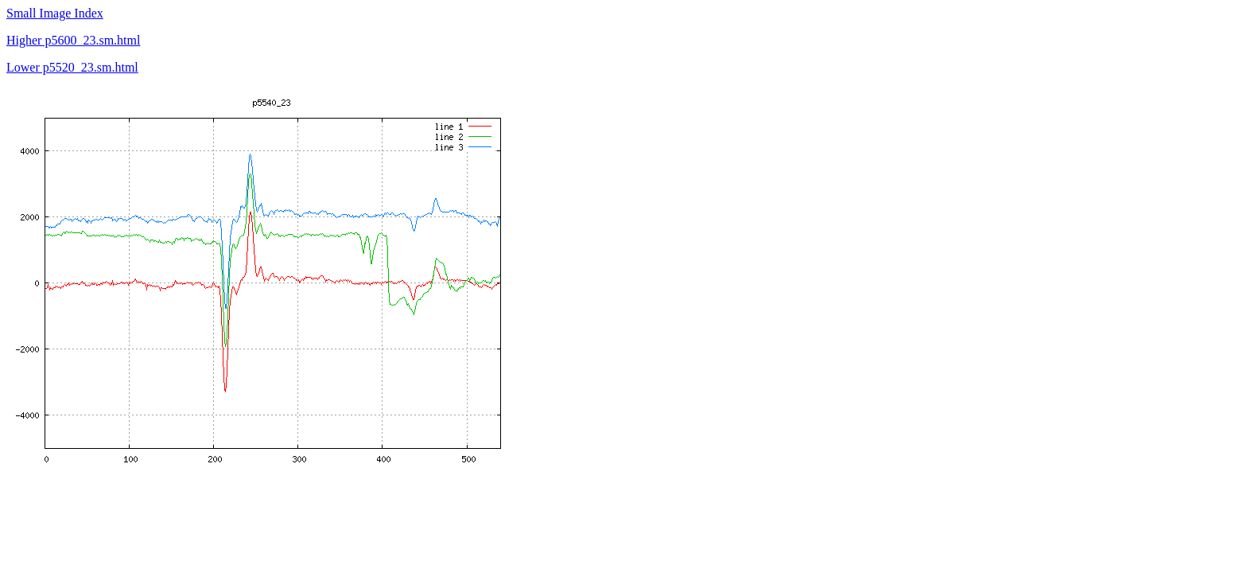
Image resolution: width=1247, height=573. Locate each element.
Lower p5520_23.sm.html (72, 67)
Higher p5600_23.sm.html (73, 40)
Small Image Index (54, 13)
